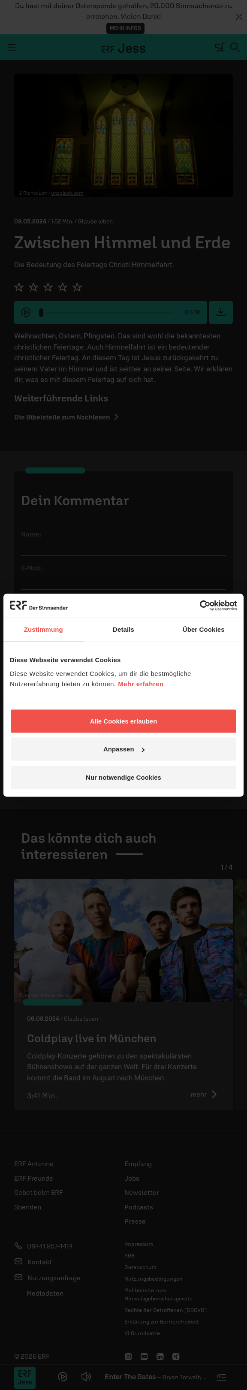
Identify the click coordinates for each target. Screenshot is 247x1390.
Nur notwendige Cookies (123, 777)
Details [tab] (123, 629)
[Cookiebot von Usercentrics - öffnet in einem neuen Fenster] (199, 605)
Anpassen (124, 749)
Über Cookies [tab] (204, 629)
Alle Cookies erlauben (123, 720)
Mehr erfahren (141, 683)
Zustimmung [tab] (43, 629)
